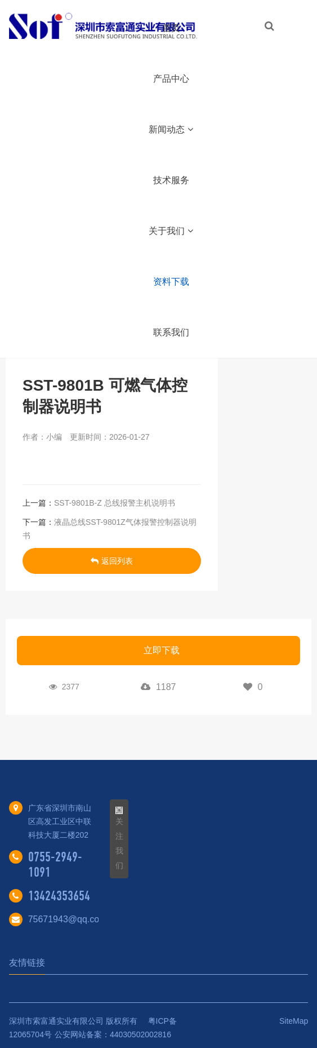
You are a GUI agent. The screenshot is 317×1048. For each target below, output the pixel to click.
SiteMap (293, 1020)
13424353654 (59, 895)
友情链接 (27, 962)
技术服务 (171, 180)
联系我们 (171, 332)
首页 (171, 28)
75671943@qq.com (67, 919)
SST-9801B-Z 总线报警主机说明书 (114, 502)
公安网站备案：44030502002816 (113, 1034)
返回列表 (112, 560)
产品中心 (171, 78)
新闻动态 (171, 129)
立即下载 (162, 650)
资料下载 (171, 281)
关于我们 (171, 231)
